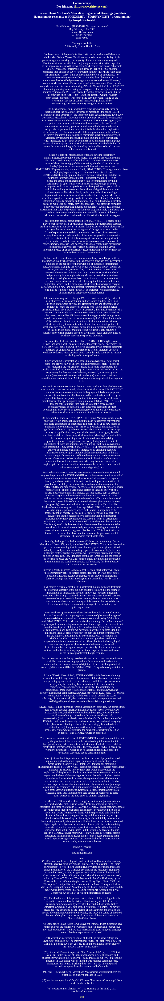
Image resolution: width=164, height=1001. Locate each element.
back (82, 997)
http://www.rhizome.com (91, 6)
